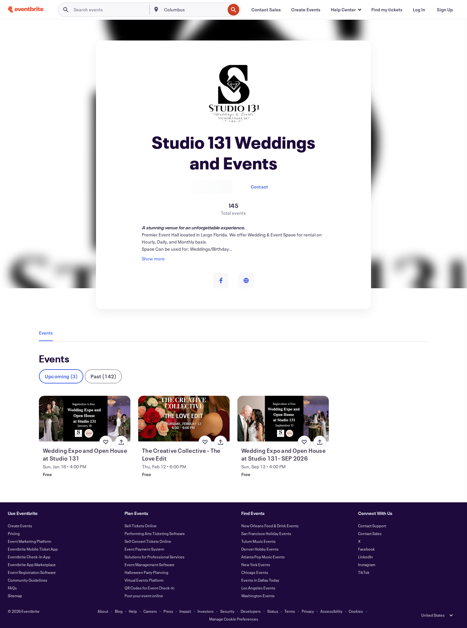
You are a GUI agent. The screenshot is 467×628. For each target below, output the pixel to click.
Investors (206, 611)
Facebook (366, 549)
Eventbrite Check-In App (29, 556)
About (103, 611)
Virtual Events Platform (144, 580)
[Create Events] (306, 9)
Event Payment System (144, 549)
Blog (119, 611)
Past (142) (103, 376)
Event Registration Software (32, 572)
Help (133, 611)
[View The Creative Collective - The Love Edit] (184, 418)
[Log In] (419, 9)
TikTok (363, 572)
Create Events (20, 525)
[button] (346, 10)
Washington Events (258, 595)
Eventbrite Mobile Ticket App (33, 549)
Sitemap (15, 595)
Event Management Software (149, 564)
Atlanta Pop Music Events (263, 556)
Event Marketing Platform (29, 541)
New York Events (255, 564)
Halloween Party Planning (146, 572)
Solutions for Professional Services (155, 556)
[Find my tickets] (387, 9)
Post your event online (144, 595)
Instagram (366, 564)
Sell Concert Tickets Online (148, 541)
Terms (289, 611)
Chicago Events (254, 572)
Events (46, 333)
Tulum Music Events (258, 541)
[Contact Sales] (266, 9)
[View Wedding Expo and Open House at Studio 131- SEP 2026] (283, 418)
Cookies (356, 611)
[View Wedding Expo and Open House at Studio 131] (84, 418)
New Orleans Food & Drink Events (270, 525)
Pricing (14, 533)
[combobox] (194, 9)
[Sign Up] (444, 9)
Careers (150, 611)
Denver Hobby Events (260, 549)
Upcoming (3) (61, 376)
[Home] (25, 9)
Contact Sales (370, 533)
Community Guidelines (27, 580)
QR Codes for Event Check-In (149, 587)
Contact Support (372, 525)
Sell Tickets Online (141, 525)
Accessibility (331, 611)
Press (168, 611)
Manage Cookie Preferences (233, 619)
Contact (259, 187)
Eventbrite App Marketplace (32, 564)
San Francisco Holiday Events (266, 533)
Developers (251, 611)
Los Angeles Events (258, 587)
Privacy (308, 611)
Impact (185, 611)
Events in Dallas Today (260, 580)
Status (272, 611)
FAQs (12, 587)
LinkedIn (365, 556)
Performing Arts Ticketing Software (155, 533)
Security (227, 611)
